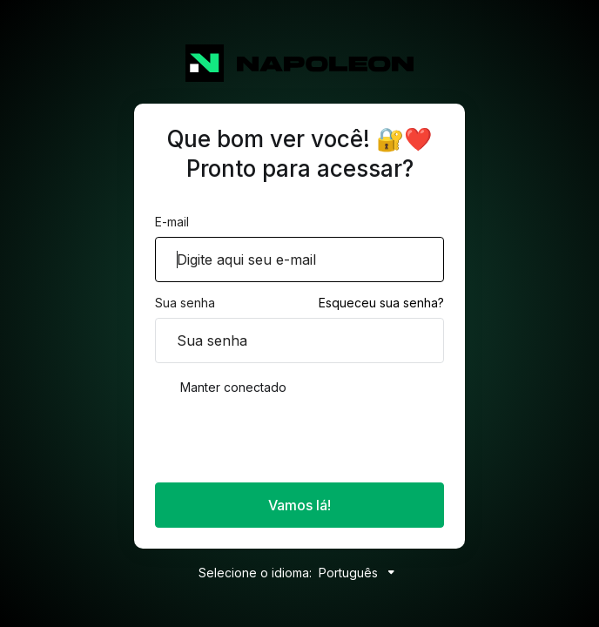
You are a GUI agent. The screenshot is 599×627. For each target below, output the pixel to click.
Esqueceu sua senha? (381, 302)
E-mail (172, 221)
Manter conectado (220, 387)
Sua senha (185, 302)
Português (360, 572)
